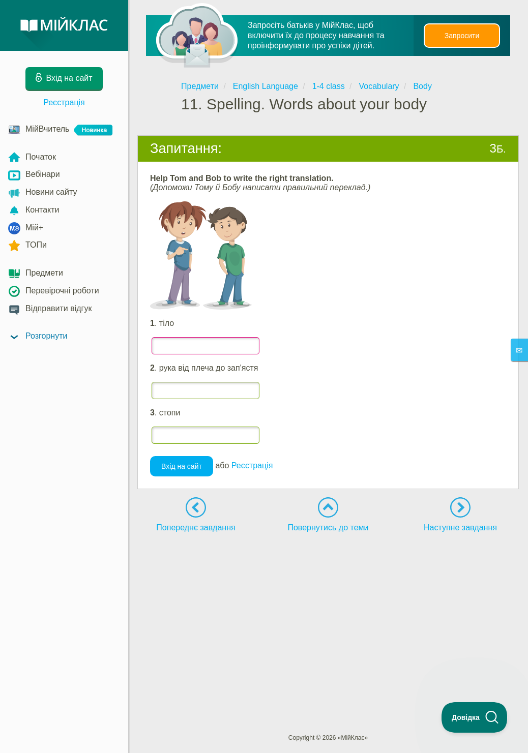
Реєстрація (64, 102)
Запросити (462, 36)
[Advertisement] (328, 614)
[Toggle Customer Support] (475, 717)
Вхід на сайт (181, 466)
